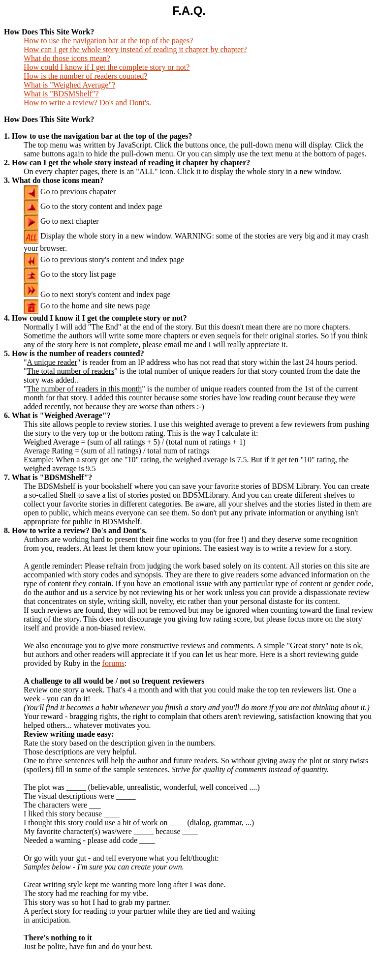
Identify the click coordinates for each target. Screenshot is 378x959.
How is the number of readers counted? (85, 76)
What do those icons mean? (67, 58)
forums (113, 663)
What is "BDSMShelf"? (61, 94)
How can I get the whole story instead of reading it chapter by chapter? (135, 49)
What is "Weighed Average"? (69, 85)
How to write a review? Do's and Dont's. (87, 102)
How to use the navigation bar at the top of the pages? (108, 40)
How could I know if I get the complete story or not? (106, 67)
